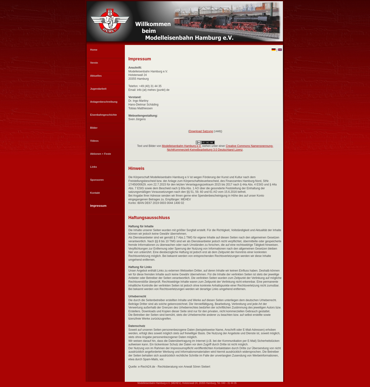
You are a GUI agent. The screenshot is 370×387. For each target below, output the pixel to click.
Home (93, 49)
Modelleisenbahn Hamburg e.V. (181, 146)
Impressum (98, 205)
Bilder (93, 127)
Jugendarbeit (98, 88)
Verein (94, 62)
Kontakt (95, 192)
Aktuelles (96, 75)
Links (93, 166)
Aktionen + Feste (100, 153)
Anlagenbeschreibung (104, 101)
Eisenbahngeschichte (103, 114)
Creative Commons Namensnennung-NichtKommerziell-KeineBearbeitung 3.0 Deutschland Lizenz (220, 147)
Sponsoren (97, 179)
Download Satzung (201, 131)
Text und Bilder (146, 146)
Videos (94, 140)
